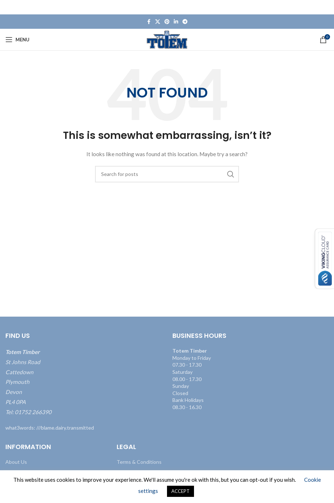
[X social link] (157, 22)
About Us (16, 462)
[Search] (167, 174)
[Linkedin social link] (176, 22)
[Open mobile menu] (17, 39)
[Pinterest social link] (167, 22)
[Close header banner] (325, 7)
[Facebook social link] (148, 22)
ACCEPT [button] (180, 491)
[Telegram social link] (185, 22)
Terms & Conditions (139, 462)
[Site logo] (167, 39)
